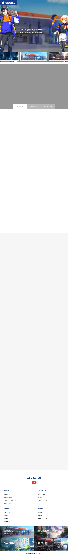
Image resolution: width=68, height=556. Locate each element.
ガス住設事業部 (8, 497)
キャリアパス (41, 494)
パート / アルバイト (43, 518)
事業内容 (6, 490)
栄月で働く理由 (42, 490)
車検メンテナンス (8, 503)
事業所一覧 (7, 521)
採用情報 (40, 508)
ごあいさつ (7, 512)
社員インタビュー (42, 500)
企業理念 (6, 515)
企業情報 (6, 508)
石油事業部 (7, 494)
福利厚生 (40, 497)
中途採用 (40, 515)
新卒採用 (40, 512)
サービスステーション (10, 500)
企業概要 (6, 518)
